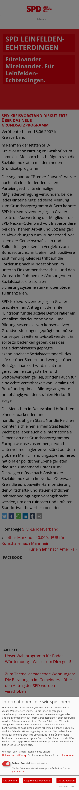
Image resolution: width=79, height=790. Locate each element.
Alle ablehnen (10, 780)
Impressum (68, 755)
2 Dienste (18, 771)
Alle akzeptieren (66, 780)
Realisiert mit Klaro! (67, 786)
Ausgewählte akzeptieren (37, 780)
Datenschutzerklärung (14, 755)
